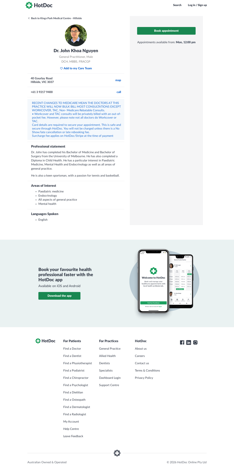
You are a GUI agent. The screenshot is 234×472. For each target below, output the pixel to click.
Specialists (106, 370)
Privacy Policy (144, 377)
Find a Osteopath (74, 399)
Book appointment (166, 30)
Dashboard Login (110, 377)
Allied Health (107, 356)
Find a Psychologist (75, 385)
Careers (140, 356)
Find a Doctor (72, 348)
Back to (55, 18)
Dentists (104, 363)
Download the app (59, 295)
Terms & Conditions (147, 370)
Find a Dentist (72, 356)
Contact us (142, 363)
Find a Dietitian (73, 392)
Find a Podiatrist (73, 370)
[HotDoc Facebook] (182, 342)
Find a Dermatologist (76, 407)
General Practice (109, 348)
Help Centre (71, 428)
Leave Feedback (73, 436)
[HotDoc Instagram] (195, 342)
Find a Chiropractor (75, 377)
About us (141, 348)
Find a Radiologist (74, 414)
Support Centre (109, 385)
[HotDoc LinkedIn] (188, 342)
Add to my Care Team (76, 68)
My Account (71, 421)
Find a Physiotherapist (77, 363)
